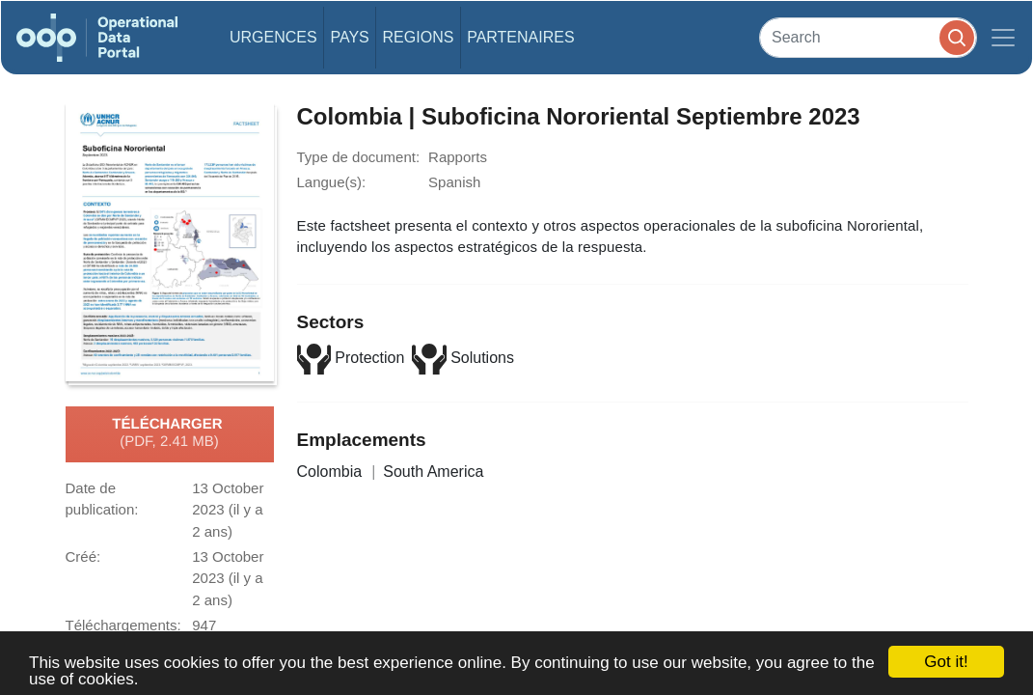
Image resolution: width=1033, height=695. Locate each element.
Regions (418, 37)
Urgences (273, 37)
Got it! (945, 662)
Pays (349, 37)
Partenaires (520, 37)
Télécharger (169, 433)
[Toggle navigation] (1003, 37)
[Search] (868, 37)
